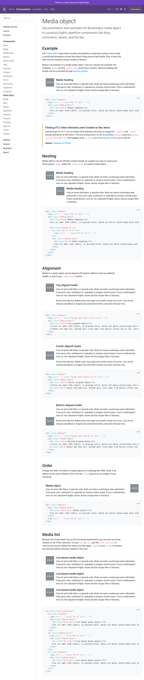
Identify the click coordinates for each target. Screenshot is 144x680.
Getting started (10, 27)
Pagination (7, 111)
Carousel (6, 68)
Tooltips (6, 134)
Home (11, 9)
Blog (52, 9)
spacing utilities (80, 71)
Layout (6, 31)
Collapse (6, 72)
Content (6, 35)
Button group (8, 61)
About (6, 152)
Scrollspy (7, 122)
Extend (6, 144)
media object (52, 53)
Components (9, 41)
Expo (46, 9)
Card (5, 65)
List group (7, 91)
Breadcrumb (8, 53)
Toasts (6, 130)
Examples (37, 9)
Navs (5, 103)
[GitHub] (117, 9)
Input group (8, 84)
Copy (138, 98)
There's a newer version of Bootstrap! (72, 2)
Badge (5, 49)
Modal (5, 99)
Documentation (23, 9)
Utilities (6, 140)
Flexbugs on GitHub (62, 143)
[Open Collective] (125, 9)
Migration (7, 148)
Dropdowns (8, 76)
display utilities (110, 138)
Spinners (6, 126)
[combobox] (18, 18)
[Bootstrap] (4, 9)
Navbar (6, 107)
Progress (6, 118)
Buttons (6, 57)
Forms (5, 80)
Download (135, 9)
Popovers (7, 115)
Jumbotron (7, 88)
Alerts (5, 45)
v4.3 (109, 9)
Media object (8, 95)
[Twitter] (121, 9)
